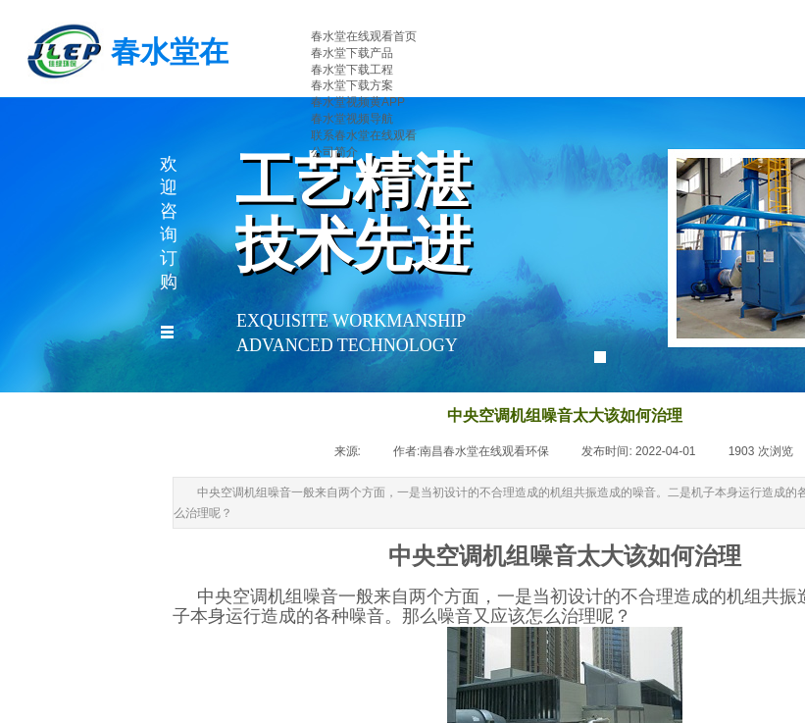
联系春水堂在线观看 (364, 135)
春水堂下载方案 (352, 85)
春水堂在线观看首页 (364, 36)
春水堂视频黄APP (358, 102)
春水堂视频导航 (352, 119)
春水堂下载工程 (352, 70)
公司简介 (334, 152)
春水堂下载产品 (352, 53)
